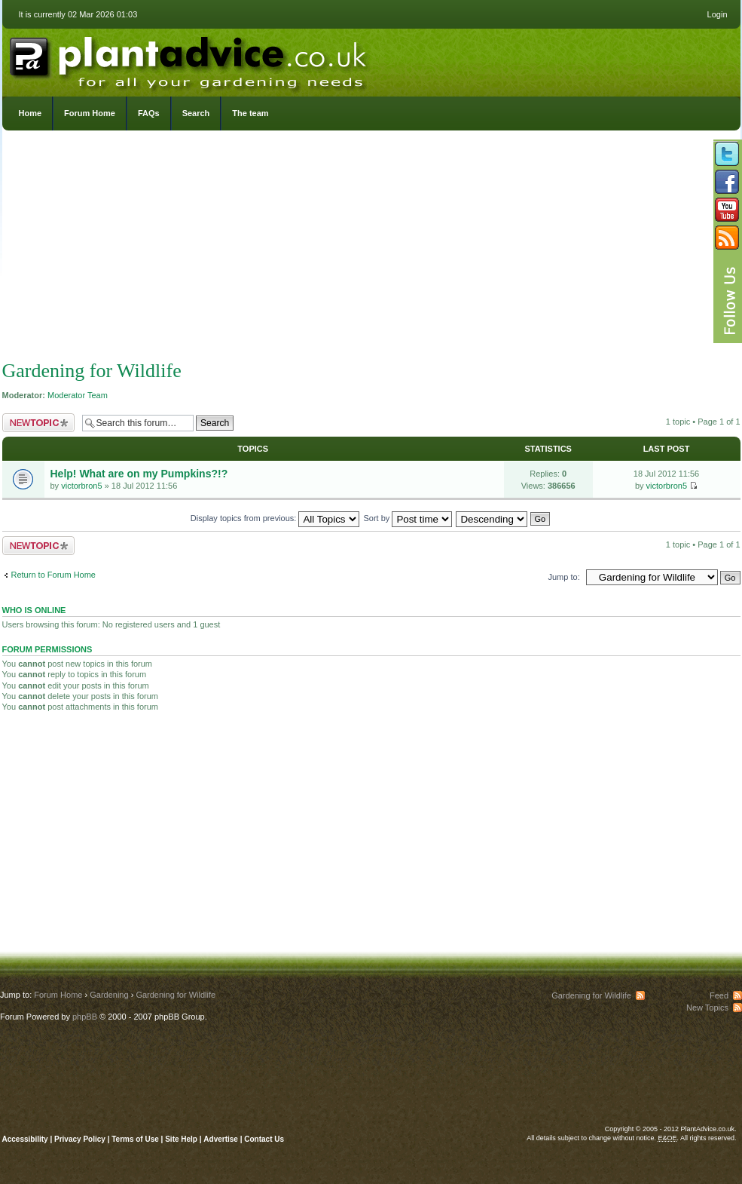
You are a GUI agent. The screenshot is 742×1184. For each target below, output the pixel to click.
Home (30, 113)
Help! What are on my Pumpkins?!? (139, 474)
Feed (719, 995)
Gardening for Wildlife (92, 371)
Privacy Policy (81, 1139)
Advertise (220, 1139)
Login (717, 14)
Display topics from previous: (275, 518)
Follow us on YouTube (727, 210)
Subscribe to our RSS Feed (727, 237)
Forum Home (89, 113)
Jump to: (564, 576)
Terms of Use (135, 1139)
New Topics (707, 1007)
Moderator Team (77, 395)
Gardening (109, 994)
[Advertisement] (371, 248)
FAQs (149, 113)
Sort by (408, 518)
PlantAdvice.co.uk (190, 58)
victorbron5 (81, 485)
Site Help (181, 1139)
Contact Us (264, 1139)
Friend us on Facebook (727, 182)
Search (196, 113)
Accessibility (25, 1139)
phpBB (84, 1016)
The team (250, 113)
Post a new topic (38, 422)
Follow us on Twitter (727, 154)
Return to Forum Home (53, 574)
